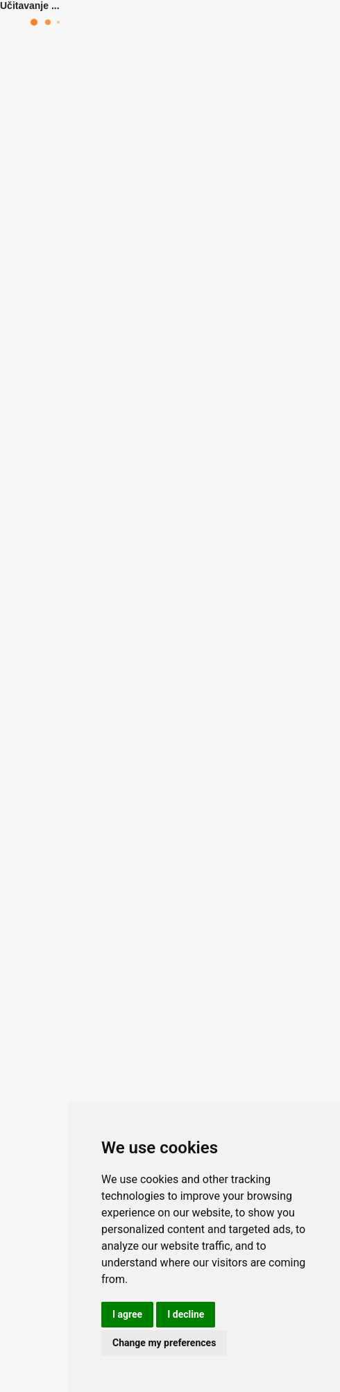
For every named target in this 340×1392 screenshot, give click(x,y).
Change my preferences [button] (164, 1342)
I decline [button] (185, 1314)
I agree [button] (127, 1314)
